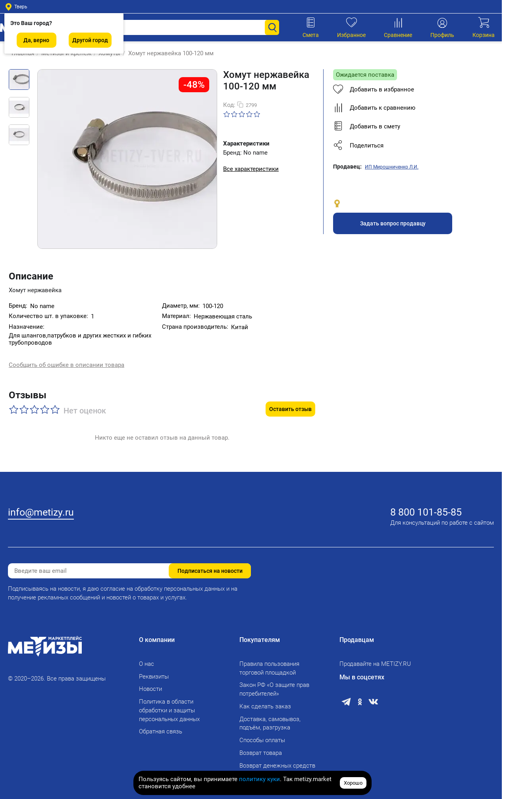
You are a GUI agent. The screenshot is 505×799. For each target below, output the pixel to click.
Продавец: (347, 166)
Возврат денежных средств (277, 760)
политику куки (259, 779)
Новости (150, 684)
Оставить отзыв (290, 393)
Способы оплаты (262, 735)
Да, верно (36, 40)
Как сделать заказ (265, 702)
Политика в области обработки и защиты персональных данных (169, 706)
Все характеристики (251, 169)
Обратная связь (160, 727)
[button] (407, 145)
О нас (146, 659)
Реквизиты (154, 671)
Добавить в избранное (373, 89)
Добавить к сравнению (374, 108)
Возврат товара (260, 748)
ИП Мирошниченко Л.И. (391, 167)
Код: (229, 105)
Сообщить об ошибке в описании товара (66, 359)
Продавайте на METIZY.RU (375, 659)
